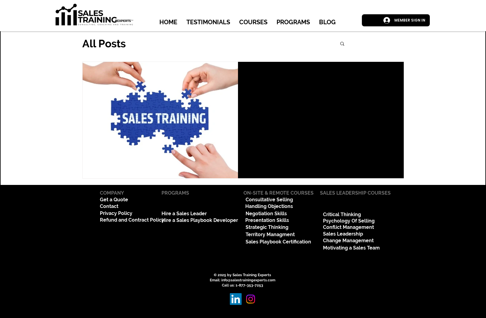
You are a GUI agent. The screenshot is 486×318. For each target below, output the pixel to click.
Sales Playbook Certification (278, 242)
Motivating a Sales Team (351, 248)
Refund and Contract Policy (132, 220)
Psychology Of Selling (349, 221)
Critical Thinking (342, 214)
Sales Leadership (343, 234)
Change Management (348, 240)
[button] (342, 44)
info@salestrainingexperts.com (248, 280)
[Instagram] (251, 299)
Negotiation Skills (266, 213)
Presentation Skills (267, 220)
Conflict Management (348, 227)
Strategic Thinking (267, 227)
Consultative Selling (269, 200)
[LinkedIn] (236, 299)
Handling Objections (269, 206)
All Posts (104, 43)
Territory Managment (270, 234)
